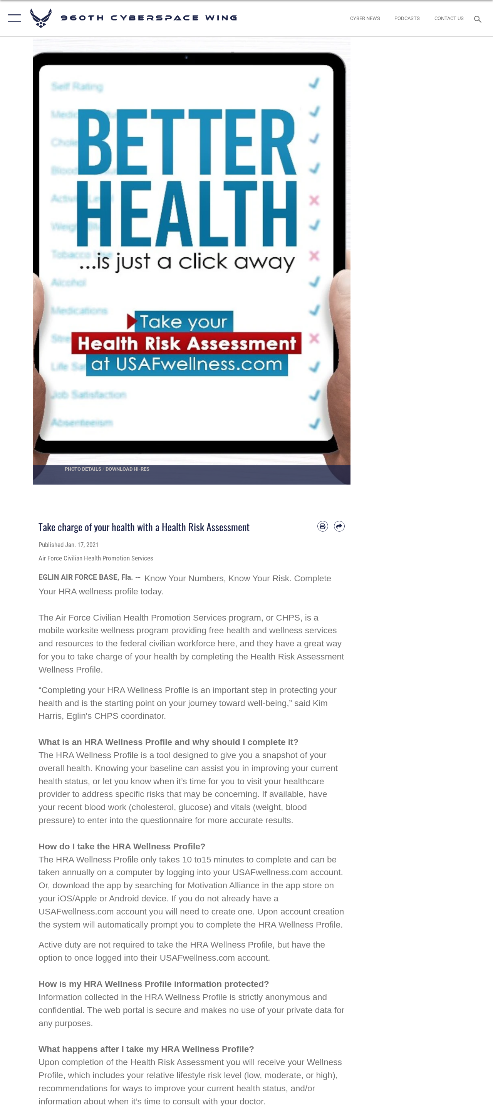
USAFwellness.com (270, 872)
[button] (12, 18)
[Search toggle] (479, 18)
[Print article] (322, 526)
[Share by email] (339, 526)
